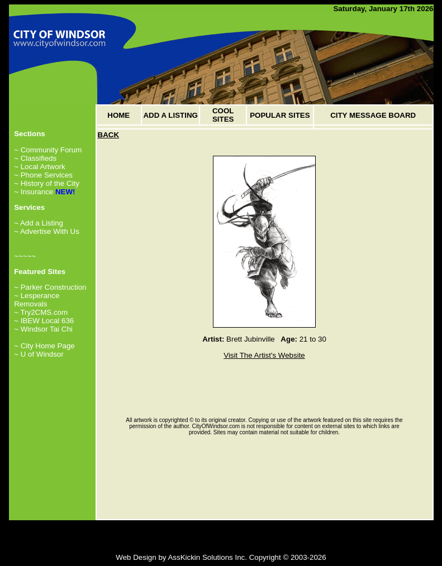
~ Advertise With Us (46, 231)
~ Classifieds (35, 158)
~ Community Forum (48, 150)
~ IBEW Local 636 (44, 320)
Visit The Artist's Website (264, 355)
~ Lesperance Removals (36, 299)
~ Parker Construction (50, 287)
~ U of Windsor (39, 354)
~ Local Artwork (39, 166)
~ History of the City (46, 183)
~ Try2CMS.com (41, 312)
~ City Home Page (44, 346)
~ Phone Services (43, 175)
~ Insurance (33, 192)
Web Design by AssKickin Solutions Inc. (181, 557)
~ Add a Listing (38, 223)
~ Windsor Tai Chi (43, 329)
